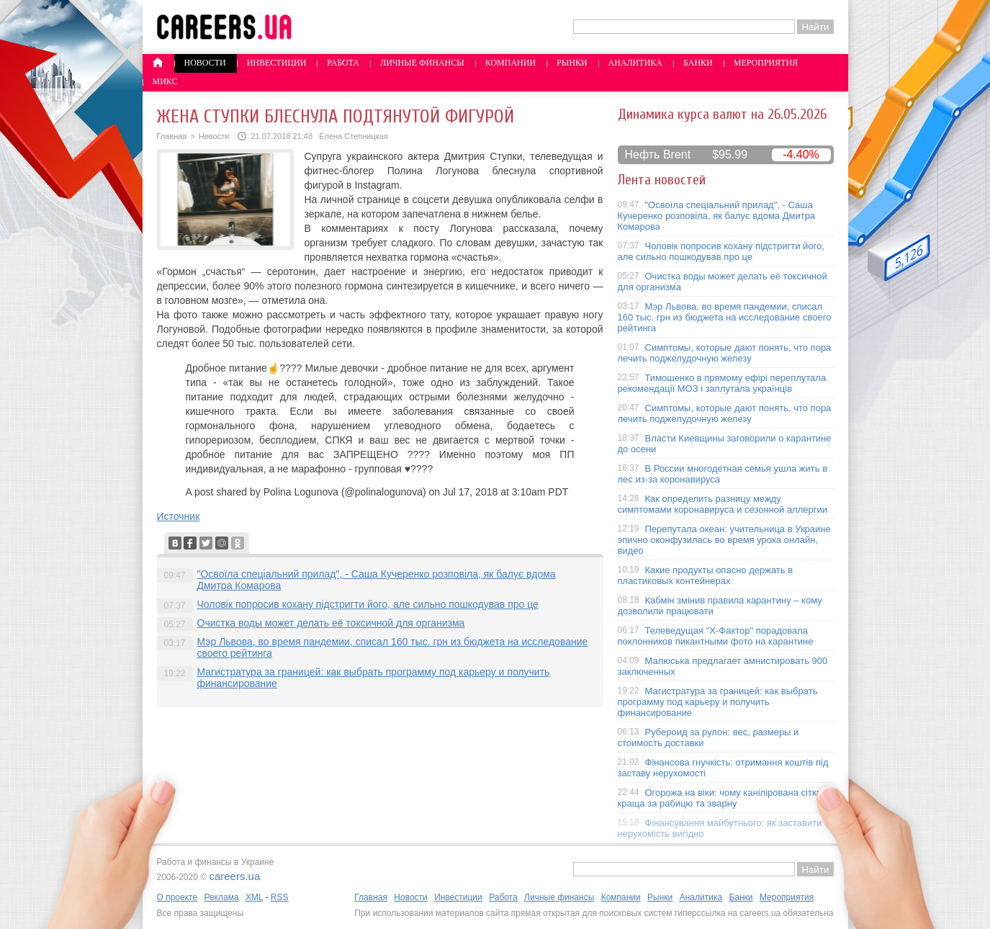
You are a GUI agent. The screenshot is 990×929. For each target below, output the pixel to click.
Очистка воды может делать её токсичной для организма (331, 623)
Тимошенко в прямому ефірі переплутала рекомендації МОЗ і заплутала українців (722, 383)
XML (254, 897)
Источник (178, 516)
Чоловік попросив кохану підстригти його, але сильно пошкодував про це (368, 604)
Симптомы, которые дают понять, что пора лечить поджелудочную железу (725, 353)
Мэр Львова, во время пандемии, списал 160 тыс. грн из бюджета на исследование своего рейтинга (725, 317)
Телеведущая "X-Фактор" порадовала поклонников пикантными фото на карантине (716, 636)
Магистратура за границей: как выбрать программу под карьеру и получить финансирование (718, 702)
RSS (280, 897)
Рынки (572, 63)
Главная (172, 136)
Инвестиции (277, 63)
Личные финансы (422, 63)
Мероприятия (766, 63)
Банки (698, 63)
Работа (343, 63)
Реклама (221, 897)
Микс (165, 81)
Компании (510, 63)
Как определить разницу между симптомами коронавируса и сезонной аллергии (723, 504)
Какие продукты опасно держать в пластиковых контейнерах (705, 575)
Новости (205, 63)
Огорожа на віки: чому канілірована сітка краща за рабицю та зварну (720, 798)
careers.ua (234, 876)
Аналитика (635, 63)
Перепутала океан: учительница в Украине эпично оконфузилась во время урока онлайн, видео (724, 540)
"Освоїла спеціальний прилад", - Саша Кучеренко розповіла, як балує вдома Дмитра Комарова (717, 215)
